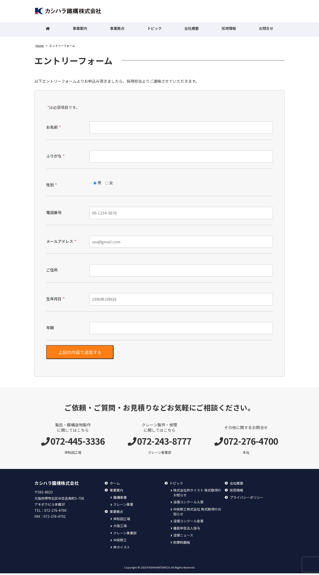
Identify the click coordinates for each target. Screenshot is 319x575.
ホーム (115, 485)
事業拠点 (117, 30)
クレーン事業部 (125, 534)
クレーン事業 (123, 506)
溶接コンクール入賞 (188, 503)
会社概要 (191, 30)
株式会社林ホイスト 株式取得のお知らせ (197, 494)
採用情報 (229, 30)
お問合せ (266, 30)
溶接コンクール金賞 (188, 522)
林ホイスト (121, 549)
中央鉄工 (120, 541)
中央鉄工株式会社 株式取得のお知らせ (197, 513)
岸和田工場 (121, 520)
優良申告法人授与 (186, 530)
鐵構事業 (120, 499)
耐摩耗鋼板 (181, 544)
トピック (154, 30)
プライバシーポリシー (246, 499)
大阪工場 (120, 527)
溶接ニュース (183, 537)
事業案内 (80, 30)
